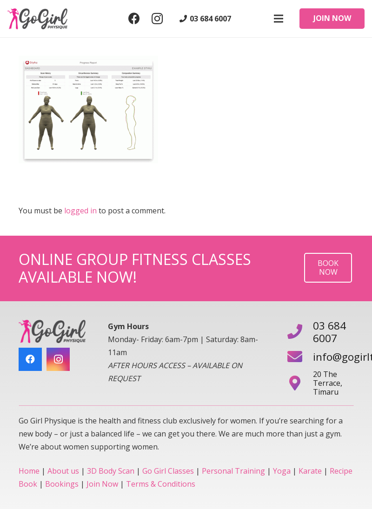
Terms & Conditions (160, 484)
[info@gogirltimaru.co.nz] (299, 357)
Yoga (282, 471)
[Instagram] (157, 18)
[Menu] (278, 18)
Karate (310, 471)
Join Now (102, 484)
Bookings (62, 484)
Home (29, 471)
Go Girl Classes (168, 471)
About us (63, 471)
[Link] (37, 18)
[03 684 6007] (299, 332)
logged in (80, 210)
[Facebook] (134, 18)
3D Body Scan (110, 471)
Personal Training (233, 471)
